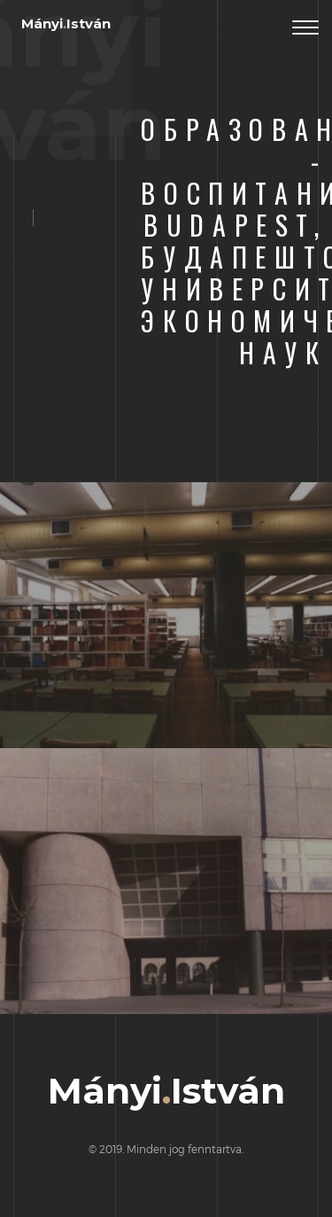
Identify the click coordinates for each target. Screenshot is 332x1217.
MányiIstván (66, 23)
